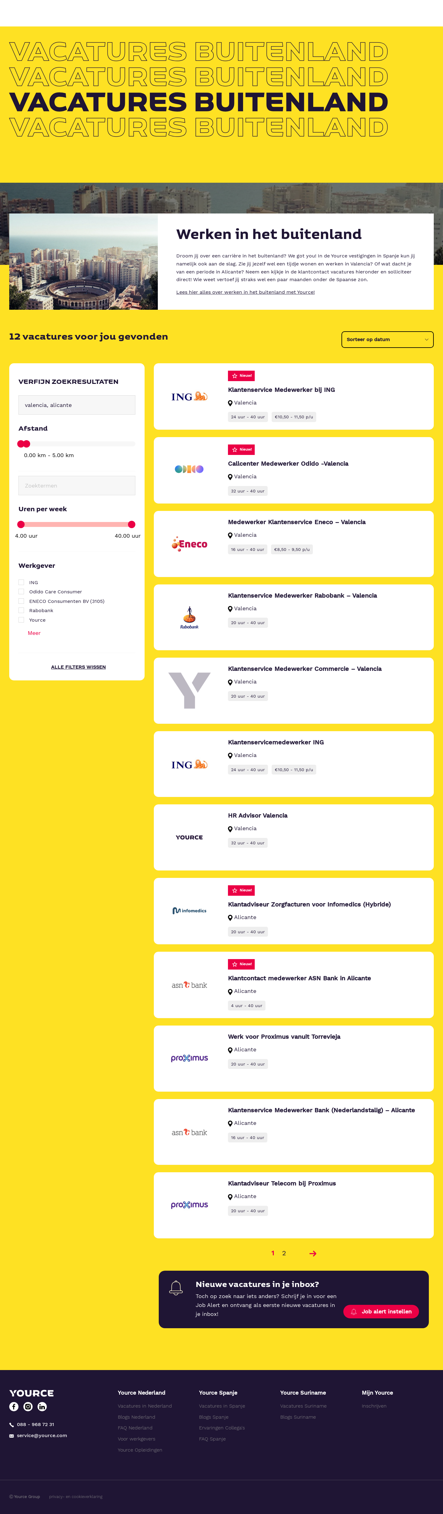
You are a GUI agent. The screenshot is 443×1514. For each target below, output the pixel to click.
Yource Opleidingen (140, 1450)
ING (33, 582)
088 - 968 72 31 (31, 1424)
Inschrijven (374, 1406)
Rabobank (41, 610)
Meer (34, 633)
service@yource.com (38, 1435)
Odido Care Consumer (55, 592)
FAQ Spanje (212, 1439)
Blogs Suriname (298, 1417)
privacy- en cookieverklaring (75, 1496)
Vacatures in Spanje (222, 1406)
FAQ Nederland (135, 1428)
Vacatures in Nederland (145, 1406)
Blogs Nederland (136, 1417)
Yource (37, 620)
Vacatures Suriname (303, 1406)
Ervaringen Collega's (222, 1428)
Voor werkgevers (136, 1439)
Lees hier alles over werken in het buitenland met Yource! (245, 292)
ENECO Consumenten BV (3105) (67, 601)
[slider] (21, 444)
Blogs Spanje (214, 1417)
